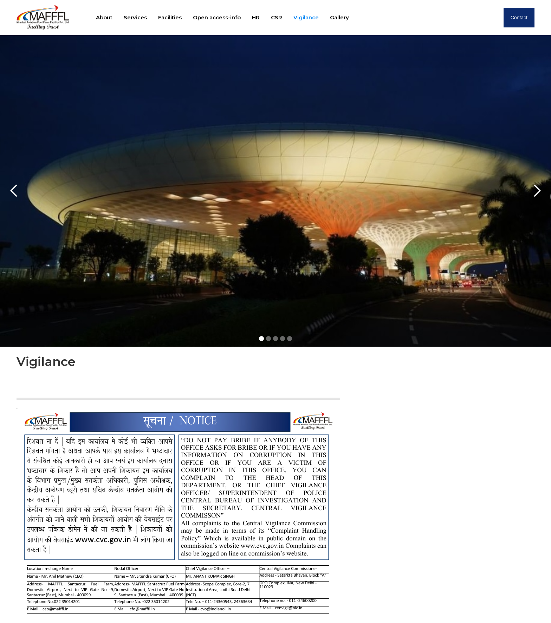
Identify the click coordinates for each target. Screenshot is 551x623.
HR (256, 17)
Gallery (339, 17)
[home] (43, 17)
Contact (519, 17)
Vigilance (306, 17)
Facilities (170, 17)
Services (135, 17)
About (104, 17)
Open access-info (217, 17)
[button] (14, 191)
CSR (276, 17)
